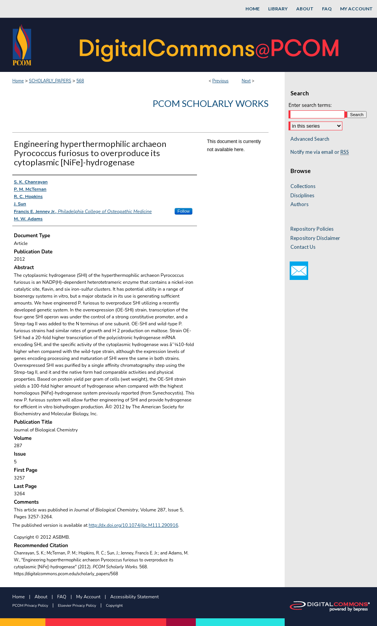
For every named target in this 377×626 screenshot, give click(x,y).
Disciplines (302, 195)
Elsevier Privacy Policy (77, 605)
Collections (302, 186)
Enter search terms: (310, 105)
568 (80, 81)
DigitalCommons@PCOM (210, 45)
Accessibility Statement (134, 597)
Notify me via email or (319, 152)
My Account (88, 597)
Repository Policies (312, 229)
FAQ (62, 597)
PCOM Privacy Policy (30, 605)
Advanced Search (309, 139)
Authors (299, 204)
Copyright (114, 605)
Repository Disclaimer (315, 238)
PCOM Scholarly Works (211, 103)
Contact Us (302, 247)
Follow (183, 211)
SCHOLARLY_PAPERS (50, 81)
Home (18, 81)
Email (299, 270)
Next (246, 81)
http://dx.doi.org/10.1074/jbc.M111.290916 (133, 525)
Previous (220, 81)
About (41, 597)
